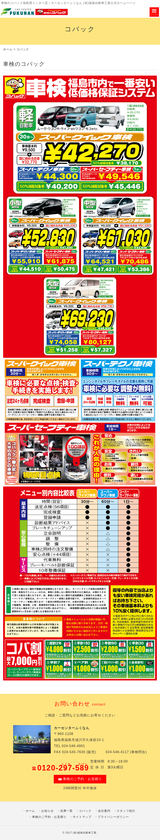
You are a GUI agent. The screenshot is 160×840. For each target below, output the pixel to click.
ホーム (7, 49)
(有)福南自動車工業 (84, 832)
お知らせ (47, 810)
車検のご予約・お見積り (80, 779)
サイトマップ (82, 816)
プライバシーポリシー (113, 816)
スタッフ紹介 (126, 810)
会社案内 (104, 810)
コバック (85, 810)
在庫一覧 (66, 810)
